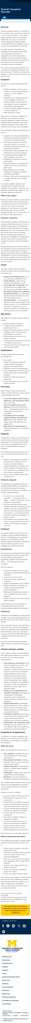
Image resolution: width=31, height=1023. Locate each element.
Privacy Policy (7, 1015)
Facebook (3, 925)
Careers (4, 973)
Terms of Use (11, 901)
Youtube (13, 925)
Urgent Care (5, 990)
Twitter (18, 925)
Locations (5, 967)
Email (3, 931)
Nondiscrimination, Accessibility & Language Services (15, 1013)
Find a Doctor (6, 960)
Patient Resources (7, 963)
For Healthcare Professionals (10, 1000)
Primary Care (6, 980)
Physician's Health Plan (9, 997)
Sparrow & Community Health (11, 977)
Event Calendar (6, 1004)
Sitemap (15, 1015)
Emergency (5, 983)
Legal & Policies (7, 1011)
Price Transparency (7, 987)
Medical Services (7, 956)
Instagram (24, 925)
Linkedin (7, 925)
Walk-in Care (6, 994)
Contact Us (5, 970)
